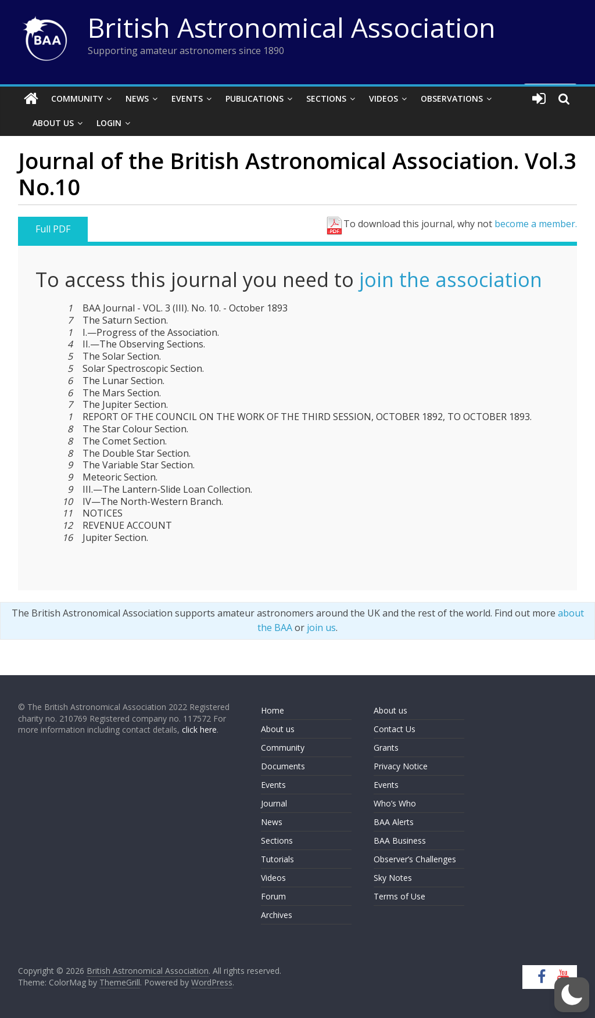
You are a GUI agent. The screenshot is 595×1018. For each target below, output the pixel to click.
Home (272, 710)
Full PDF (52, 229)
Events (187, 98)
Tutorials (277, 859)
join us (321, 627)
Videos (383, 98)
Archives (276, 914)
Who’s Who (395, 803)
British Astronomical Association (292, 27)
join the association (450, 279)
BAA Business (400, 840)
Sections (326, 98)
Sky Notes (393, 877)
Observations (452, 98)
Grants (386, 747)
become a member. (535, 223)
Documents (283, 766)
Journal (274, 803)
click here (199, 729)
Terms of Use (399, 896)
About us (278, 728)
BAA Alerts (394, 821)
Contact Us (394, 728)
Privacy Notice (401, 766)
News (137, 98)
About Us (53, 122)
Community (77, 98)
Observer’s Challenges (415, 859)
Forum (273, 896)
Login (108, 122)
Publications (254, 98)
